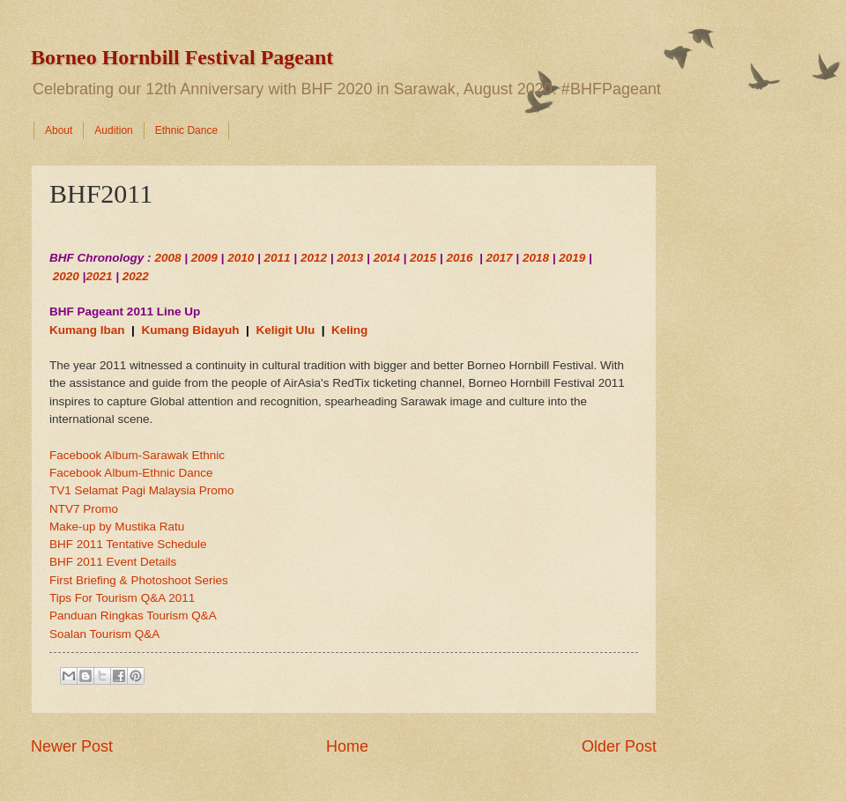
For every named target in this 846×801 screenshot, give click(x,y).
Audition (113, 130)
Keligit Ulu (285, 330)
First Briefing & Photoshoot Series (138, 580)
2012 (314, 257)
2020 (66, 276)
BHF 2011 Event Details (112, 561)
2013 (350, 257)
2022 (135, 276)
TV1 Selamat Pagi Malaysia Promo (141, 490)
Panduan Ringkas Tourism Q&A (133, 615)
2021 (98, 276)
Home (347, 746)
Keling (349, 330)
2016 (459, 257)
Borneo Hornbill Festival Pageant (182, 57)
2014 (387, 257)
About (58, 130)
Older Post (619, 746)
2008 (167, 257)
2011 (277, 257)
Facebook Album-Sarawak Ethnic (137, 455)
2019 (572, 257)
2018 (536, 257)
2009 (204, 257)
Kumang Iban (87, 330)
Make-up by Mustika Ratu (116, 526)
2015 (423, 257)
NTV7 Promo (83, 508)
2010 (240, 257)
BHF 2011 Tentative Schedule (128, 544)
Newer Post (72, 746)
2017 (499, 257)
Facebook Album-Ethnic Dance (131, 472)
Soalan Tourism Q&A (104, 634)
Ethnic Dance (186, 130)
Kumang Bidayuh (190, 330)
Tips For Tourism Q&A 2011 (122, 597)
